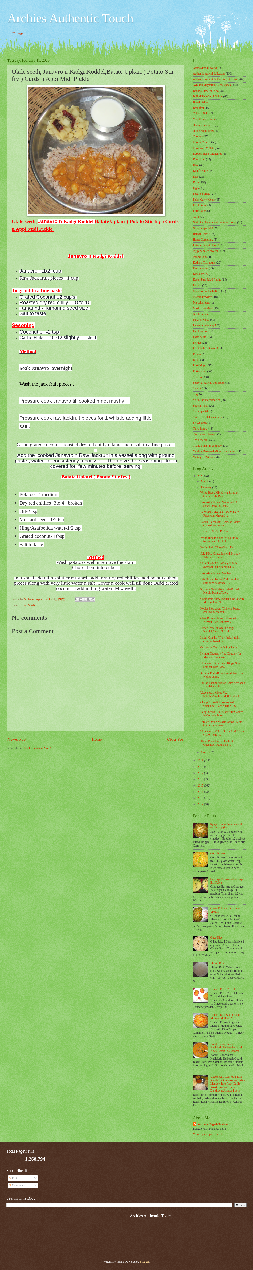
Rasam (197, 354)
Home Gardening (203, 239)
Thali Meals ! (29, 605)
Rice (195, 359)
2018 (200, 766)
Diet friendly (200, 170)
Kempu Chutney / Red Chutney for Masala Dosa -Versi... (220, 655)
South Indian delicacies (206, 400)
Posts (13, 1178)
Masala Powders (202, 296)
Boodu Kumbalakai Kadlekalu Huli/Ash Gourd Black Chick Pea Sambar (226, 1047)
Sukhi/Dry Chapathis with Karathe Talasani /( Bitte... (220, 555)
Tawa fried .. (200, 428)
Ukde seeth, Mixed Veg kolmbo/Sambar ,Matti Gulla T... (220, 694)
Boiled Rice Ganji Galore (208, 96)
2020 (200, 476)
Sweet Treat (200, 422)
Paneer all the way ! (204, 325)
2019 (200, 760)
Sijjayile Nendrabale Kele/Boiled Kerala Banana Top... (219, 591)
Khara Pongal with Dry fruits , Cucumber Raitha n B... (218, 743)
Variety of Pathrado (204, 457)
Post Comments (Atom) (37, 748)
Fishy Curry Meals (204, 199)
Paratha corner (201, 331)
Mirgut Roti (217, 963)
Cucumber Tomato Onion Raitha (219, 647)
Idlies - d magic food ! (206, 245)
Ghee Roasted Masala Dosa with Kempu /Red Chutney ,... (219, 620)
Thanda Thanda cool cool (207, 445)
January (206, 752)
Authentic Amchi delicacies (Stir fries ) (215, 79)
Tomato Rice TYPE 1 (223, 989)
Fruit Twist (199, 211)
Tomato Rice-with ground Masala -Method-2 (225, 1016)
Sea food (198, 377)
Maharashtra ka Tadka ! (206, 291)
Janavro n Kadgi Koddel (214, 531)
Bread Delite (200, 102)
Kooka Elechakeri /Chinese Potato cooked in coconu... (220, 523)
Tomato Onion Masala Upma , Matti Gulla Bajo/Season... (221, 723)
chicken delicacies (203, 125)
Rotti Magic (200, 365)
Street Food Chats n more (208, 417)
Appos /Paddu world (205, 67)
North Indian (200, 314)
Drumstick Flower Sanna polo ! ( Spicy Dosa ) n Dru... (219, 504)
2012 (200, 804)
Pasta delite (199, 336)
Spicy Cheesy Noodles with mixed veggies (226, 826)
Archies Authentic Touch (70, 18)
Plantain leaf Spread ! (205, 348)
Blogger (144, 1261)
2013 (200, 798)
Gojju (196, 216)
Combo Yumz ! (202, 142)
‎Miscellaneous (201, 302)
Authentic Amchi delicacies (209, 73)
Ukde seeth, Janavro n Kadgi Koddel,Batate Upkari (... (217, 629)
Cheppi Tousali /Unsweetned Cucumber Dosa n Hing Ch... (218, 704)
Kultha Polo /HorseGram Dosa (218, 547)
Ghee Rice (216, 937)
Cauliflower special (204, 119)
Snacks (197, 388)
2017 (200, 773)
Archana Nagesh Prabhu (212, 1124)
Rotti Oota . (200, 371)
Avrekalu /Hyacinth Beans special (212, 85)
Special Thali (200, 405)
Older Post (175, 739)
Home (17, 34)
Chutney (198, 136)
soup (195, 394)
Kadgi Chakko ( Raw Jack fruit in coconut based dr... (219, 639)
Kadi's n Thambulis (204, 262)
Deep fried (199, 159)
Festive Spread (201, 193)
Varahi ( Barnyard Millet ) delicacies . (215, 451)
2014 (200, 791)
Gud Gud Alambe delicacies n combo (215, 222)
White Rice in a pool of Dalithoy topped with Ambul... (219, 539)
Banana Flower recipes (206, 90)
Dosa (196, 182)
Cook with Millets (203, 148)
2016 (200, 779)
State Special (200, 411)
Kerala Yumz (200, 268)
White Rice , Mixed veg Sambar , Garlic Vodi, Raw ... (219, 494)
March (205, 481)
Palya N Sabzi (201, 319)
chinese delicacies (203, 130)
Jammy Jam (200, 256)
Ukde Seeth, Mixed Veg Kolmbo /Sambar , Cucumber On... (219, 565)
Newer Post (16, 739)
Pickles (197, 342)
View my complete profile (208, 1134)
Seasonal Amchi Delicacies (209, 382)
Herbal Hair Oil (202, 234)
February (206, 487)
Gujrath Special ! (203, 228)
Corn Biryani (218, 853)
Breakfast (198, 107)
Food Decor (200, 205)
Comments (17, 1185)
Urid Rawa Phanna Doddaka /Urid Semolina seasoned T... (220, 581)
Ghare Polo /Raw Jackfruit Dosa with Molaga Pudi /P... (222, 600)
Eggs (196, 188)
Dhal (196, 165)
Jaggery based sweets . (206, 251)
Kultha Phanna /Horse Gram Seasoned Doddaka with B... (222, 684)
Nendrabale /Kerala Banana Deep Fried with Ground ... (219, 513)
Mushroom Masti (203, 308)
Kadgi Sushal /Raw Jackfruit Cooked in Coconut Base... (221, 713)
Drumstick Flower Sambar (215, 573)
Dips (195, 176)
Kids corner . (200, 274)
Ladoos (197, 285)
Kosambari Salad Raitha (207, 279)
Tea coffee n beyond (205, 434)
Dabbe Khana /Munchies (207, 153)
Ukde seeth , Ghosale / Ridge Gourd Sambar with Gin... (221, 665)
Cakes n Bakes (201, 113)
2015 (200, 785)
